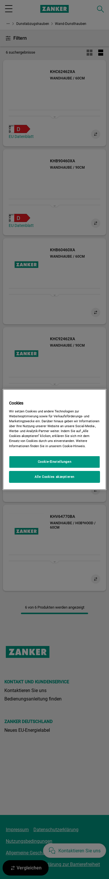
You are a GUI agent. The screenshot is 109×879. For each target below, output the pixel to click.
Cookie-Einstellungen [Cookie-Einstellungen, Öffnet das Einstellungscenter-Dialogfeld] (54, 462)
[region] (54, 439)
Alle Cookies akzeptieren (54, 477)
